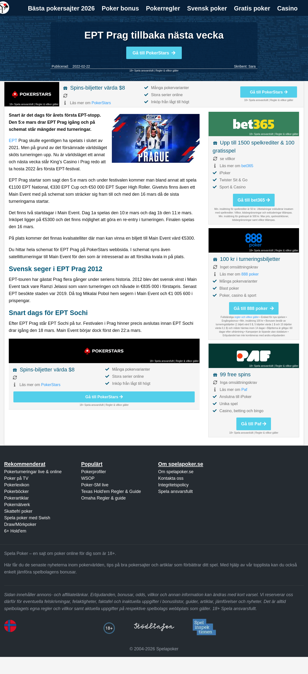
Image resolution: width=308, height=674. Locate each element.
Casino (287, 8)
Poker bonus (120, 8)
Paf (244, 390)
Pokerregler (163, 8)
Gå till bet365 (254, 200)
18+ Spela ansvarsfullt (141, 70)
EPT (13, 140)
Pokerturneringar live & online (33, 471)
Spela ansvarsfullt (175, 491)
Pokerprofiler (93, 471)
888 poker (250, 274)
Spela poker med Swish (27, 517)
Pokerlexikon (16, 484)
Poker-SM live (94, 484)
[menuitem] (61, 8)
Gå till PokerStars (154, 53)
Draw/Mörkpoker (20, 524)
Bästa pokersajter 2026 (61, 8)
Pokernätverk (17, 504)
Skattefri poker (18, 511)
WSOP (88, 478)
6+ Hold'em (15, 531)
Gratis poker (252, 8)
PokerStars (101, 103)
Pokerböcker (16, 491)
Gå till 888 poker (254, 308)
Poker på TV (16, 478)
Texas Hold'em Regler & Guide (111, 491)
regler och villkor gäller (246, 317)
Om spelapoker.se (175, 471)
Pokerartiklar (16, 498)
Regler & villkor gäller (166, 70)
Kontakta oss (170, 478)
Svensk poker (207, 8)
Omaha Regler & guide (103, 498)
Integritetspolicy (173, 484)
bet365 (247, 166)
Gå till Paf (253, 423)
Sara (252, 66)
